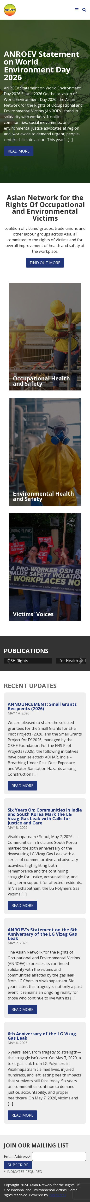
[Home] (10, 9)
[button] (80, 660)
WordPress (57, 1195)
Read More (19, 151)
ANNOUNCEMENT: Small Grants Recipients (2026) (42, 706)
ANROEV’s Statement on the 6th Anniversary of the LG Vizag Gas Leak (43, 934)
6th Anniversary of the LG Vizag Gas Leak (42, 1036)
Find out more (45, 262)
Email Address (17, 1156)
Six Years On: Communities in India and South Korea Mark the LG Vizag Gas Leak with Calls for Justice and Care (45, 816)
